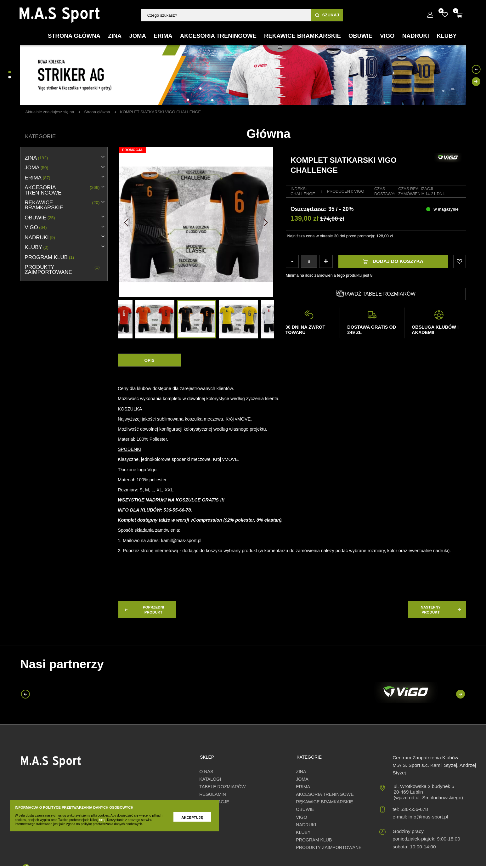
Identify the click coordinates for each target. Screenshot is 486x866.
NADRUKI (40, 237)
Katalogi (210, 779)
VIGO (36, 227)
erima (37, 177)
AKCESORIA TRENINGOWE (62, 190)
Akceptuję (192, 817)
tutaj (102, 820)
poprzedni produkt (143, 609)
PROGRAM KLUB (49, 257)
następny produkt (441, 609)
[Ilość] (309, 261)
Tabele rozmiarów (222, 786)
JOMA (36, 167)
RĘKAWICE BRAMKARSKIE (62, 205)
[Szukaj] (226, 15)
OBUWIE (40, 217)
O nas (206, 771)
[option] (196, 319)
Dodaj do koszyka (393, 261)
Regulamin (212, 794)
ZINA (36, 158)
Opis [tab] (149, 360)
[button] (126, 221)
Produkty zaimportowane (62, 270)
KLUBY (36, 247)
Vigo (359, 191)
